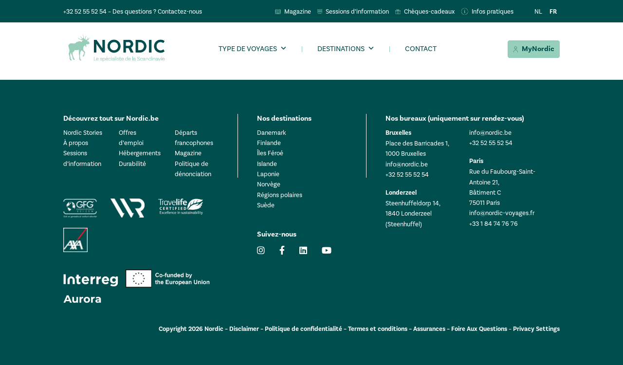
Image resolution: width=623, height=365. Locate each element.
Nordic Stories (82, 132)
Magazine (188, 153)
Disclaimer (244, 329)
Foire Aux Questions (479, 329)
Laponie (268, 174)
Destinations (341, 48)
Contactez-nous (180, 11)
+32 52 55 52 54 (85, 11)
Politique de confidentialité (303, 329)
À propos (75, 142)
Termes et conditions (377, 329)
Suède (266, 205)
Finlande (269, 142)
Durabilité (132, 163)
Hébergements (140, 153)
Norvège (268, 184)
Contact (421, 48)
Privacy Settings (536, 329)
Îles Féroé (270, 153)
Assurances (429, 329)
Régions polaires (279, 195)
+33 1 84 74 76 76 (493, 223)
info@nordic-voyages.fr (501, 213)
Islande (267, 163)
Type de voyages (248, 48)
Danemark (271, 132)
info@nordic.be (406, 164)
